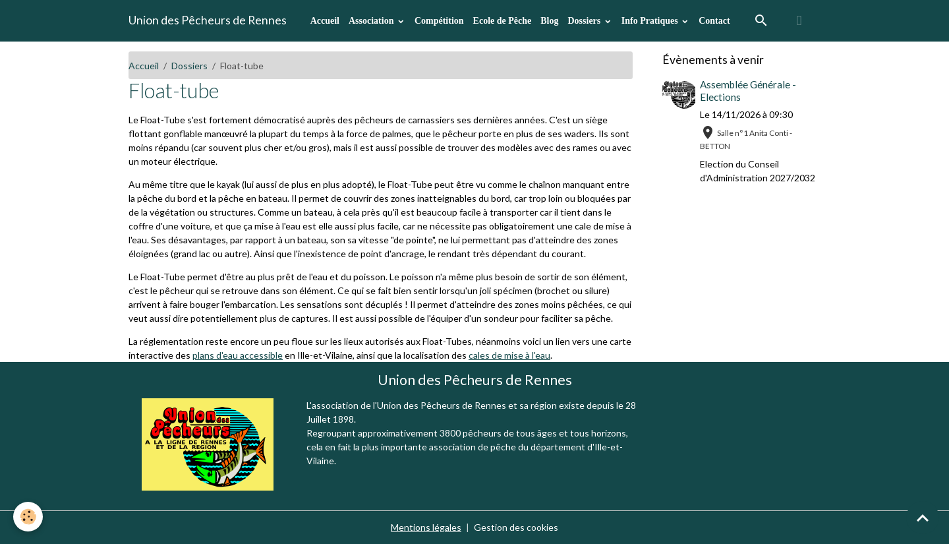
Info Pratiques (650, 21)
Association (372, 21)
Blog (549, 21)
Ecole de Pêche (502, 21)
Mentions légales (426, 527)
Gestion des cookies (516, 527)
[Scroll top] (922, 517)
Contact (714, 21)
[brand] (208, 20)
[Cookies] (28, 516)
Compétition (439, 21)
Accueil (324, 21)
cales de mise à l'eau (509, 355)
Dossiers (584, 21)
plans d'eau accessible (237, 355)
